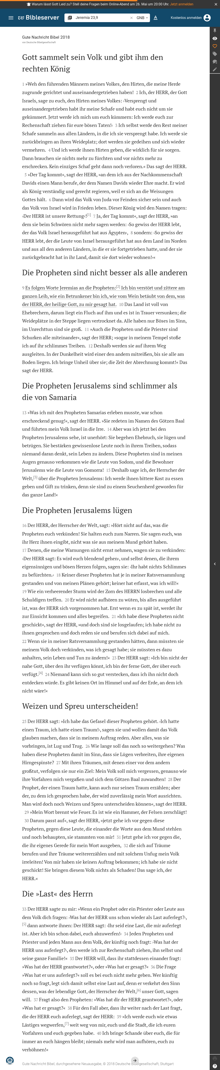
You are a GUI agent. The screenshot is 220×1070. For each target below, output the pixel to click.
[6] (139, 990)
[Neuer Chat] (215, 61)
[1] (89, 214)
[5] (24, 924)
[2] (118, 286)
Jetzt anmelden (181, 4)
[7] (67, 1023)
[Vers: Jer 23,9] (215, 38)
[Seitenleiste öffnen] (215, 564)
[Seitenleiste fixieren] (215, 31)
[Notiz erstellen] (215, 69)
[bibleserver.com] (38, 18)
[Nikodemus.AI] (10, 1060)
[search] (102, 17)
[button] (216, 4)
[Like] (215, 46)
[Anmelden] (207, 18)
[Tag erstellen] (215, 54)
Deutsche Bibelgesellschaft (41, 42)
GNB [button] (143, 17)
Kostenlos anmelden (186, 18)
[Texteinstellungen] (155, 18)
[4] (41, 672)
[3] (35, 477)
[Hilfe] (215, 1066)
